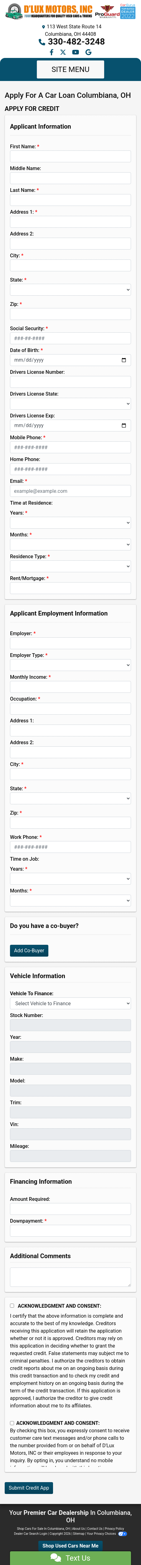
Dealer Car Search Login (30, 1533)
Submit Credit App (29, 1488)
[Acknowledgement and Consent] (12, 1306)
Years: (17, 513)
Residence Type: (28, 556)
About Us (78, 1528)
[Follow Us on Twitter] (63, 53)
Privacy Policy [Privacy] (114, 1528)
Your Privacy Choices (107, 1533)
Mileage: (19, 1146)
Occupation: (23, 699)
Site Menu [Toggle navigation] (70, 69)
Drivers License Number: (37, 372)
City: (15, 256)
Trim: (16, 1103)
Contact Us (94, 1528)
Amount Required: (30, 1199)
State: (16, 280)
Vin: (14, 1124)
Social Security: (27, 328)
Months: (19, 535)
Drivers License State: (34, 394)
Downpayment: (26, 1221)
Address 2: (22, 234)
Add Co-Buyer (29, 951)
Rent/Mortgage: (27, 578)
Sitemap (79, 1533)
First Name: (23, 147)
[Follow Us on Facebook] (52, 53)
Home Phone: (25, 459)
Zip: (14, 304)
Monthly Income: (28, 677)
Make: (17, 1059)
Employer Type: (27, 655)
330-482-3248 (76, 41)
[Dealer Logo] (70, 11)
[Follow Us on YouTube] (76, 53)
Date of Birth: (24, 350)
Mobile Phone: (26, 437)
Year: (15, 1037)
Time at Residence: (31, 503)
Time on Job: (24, 859)
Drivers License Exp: (32, 416)
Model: (17, 1081)
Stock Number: (26, 1015)
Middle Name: (25, 168)
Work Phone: (24, 837)
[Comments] (70, 1277)
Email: (17, 481)
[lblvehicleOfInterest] (70, 1003)
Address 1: (22, 212)
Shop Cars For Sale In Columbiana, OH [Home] (43, 1528)
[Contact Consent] (12, 1423)
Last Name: (23, 190)
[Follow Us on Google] (88, 53)
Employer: (21, 633)
